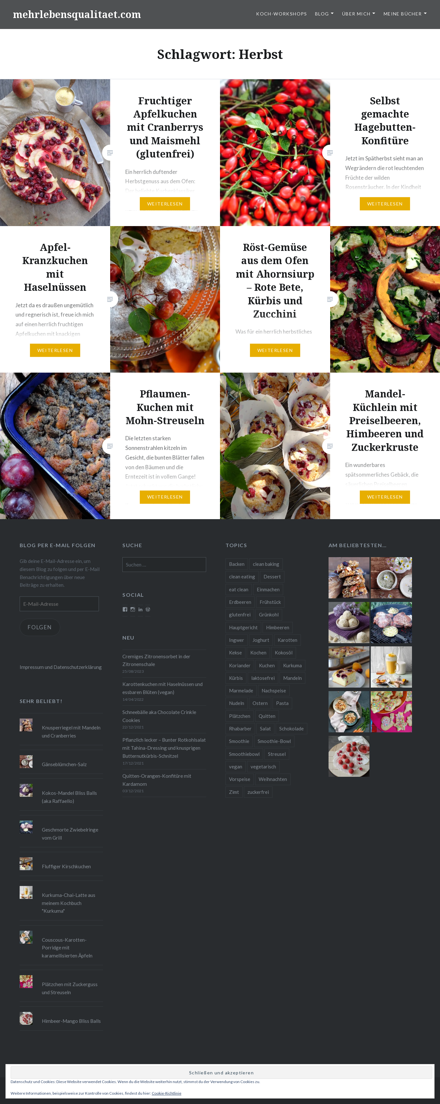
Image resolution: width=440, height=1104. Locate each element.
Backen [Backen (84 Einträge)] (236, 564)
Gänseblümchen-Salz (64, 764)
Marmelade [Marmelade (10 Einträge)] (241, 690)
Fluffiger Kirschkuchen (66, 866)
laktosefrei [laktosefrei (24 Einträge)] (263, 678)
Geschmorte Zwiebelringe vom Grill (70, 834)
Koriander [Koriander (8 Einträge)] (240, 665)
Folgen (40, 627)
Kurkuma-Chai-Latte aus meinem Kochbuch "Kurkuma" (68, 903)
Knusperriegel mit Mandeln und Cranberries (71, 731)
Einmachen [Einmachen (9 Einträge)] (268, 589)
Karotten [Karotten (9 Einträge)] (287, 640)
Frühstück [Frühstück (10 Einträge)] (270, 602)
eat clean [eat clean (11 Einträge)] (238, 589)
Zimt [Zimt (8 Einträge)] (234, 792)
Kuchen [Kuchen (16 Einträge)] (267, 665)
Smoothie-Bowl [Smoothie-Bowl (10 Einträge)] (274, 741)
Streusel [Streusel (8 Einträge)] (277, 754)
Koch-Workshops (281, 13)
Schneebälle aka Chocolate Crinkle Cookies (159, 716)
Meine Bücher (403, 13)
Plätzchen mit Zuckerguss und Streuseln (70, 988)
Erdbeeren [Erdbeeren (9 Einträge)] (240, 602)
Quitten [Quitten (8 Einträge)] (267, 716)
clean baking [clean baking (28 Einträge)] (266, 564)
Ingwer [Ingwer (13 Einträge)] (236, 640)
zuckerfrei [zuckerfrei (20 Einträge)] (258, 792)
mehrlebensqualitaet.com (77, 14)
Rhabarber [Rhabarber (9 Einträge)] (240, 728)
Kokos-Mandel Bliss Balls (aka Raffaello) (69, 797)
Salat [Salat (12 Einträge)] (265, 728)
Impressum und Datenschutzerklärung (61, 667)
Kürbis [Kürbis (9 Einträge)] (236, 678)
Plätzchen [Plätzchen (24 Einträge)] (239, 716)
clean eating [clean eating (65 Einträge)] (242, 576)
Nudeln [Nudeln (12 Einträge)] (236, 703)
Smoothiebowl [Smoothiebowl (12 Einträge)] (244, 754)
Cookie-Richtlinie (166, 1093)
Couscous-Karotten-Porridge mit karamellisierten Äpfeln (67, 948)
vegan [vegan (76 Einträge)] (235, 766)
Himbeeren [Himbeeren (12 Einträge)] (277, 627)
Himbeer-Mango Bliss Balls (71, 1021)
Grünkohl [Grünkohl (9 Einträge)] (269, 614)
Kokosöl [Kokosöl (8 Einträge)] (283, 652)
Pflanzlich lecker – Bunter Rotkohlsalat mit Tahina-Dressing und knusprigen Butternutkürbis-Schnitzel (164, 748)
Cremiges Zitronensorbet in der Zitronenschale (156, 660)
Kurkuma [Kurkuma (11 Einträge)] (292, 665)
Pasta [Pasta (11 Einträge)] (282, 703)
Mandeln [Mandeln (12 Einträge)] (292, 678)
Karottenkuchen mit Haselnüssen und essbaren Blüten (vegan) (162, 688)
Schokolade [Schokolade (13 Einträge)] (291, 728)
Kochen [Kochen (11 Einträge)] (258, 652)
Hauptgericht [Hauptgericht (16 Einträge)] (243, 627)
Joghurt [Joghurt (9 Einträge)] (261, 640)
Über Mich (356, 13)
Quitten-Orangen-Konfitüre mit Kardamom (156, 780)
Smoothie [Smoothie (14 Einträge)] (239, 741)
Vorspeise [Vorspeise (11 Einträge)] (239, 779)
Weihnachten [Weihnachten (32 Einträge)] (273, 779)
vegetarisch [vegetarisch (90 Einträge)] (263, 766)
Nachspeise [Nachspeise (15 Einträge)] (274, 690)
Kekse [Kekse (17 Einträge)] (235, 652)
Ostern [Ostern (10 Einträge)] (260, 703)
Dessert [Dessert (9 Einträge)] (272, 576)
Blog (322, 13)
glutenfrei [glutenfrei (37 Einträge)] (240, 614)
